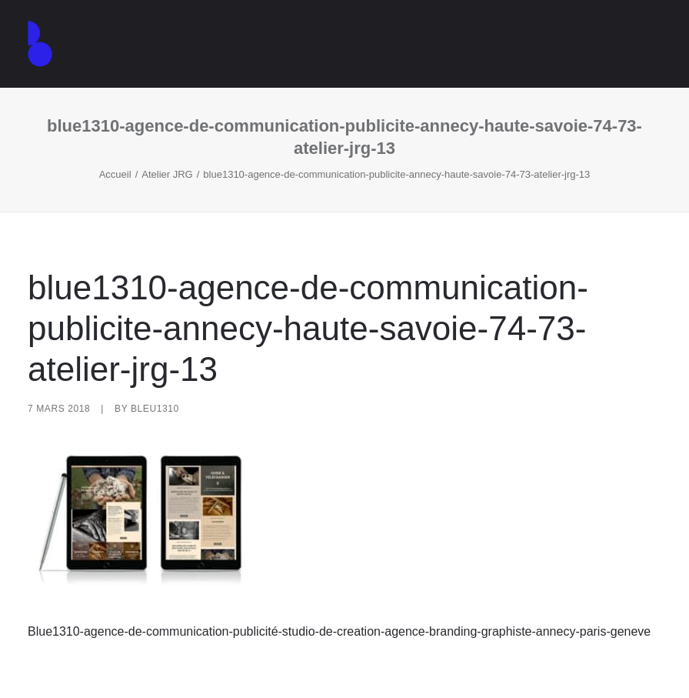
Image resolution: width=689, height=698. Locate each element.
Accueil (115, 174)
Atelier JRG (166, 174)
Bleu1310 (155, 408)
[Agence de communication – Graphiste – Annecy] (40, 44)
